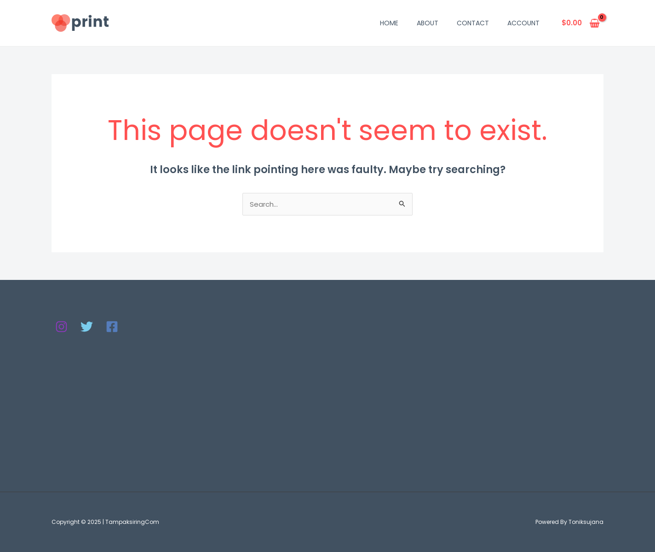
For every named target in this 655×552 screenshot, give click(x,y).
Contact (473, 23)
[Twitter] (87, 327)
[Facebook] (112, 327)
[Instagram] (61, 327)
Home (389, 23)
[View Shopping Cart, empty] (580, 23)
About (427, 23)
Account (523, 23)
